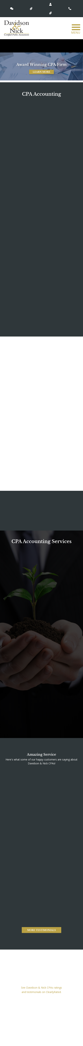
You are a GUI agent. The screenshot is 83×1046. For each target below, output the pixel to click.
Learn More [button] (41, 71)
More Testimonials (41, 930)
